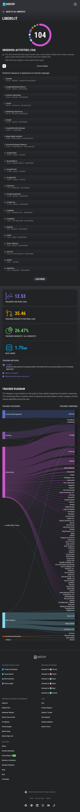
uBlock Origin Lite (7, 736)
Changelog (5, 779)
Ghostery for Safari (48, 679)
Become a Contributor (9, 760)
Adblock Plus (6, 708)
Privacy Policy (39, 798)
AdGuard (5, 703)
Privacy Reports (9, 755)
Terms (31, 798)
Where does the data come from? (15, 376)
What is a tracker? (10, 373)
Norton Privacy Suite (8, 717)
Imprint (48, 798)
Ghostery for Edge (48, 688)
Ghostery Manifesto (8, 751)
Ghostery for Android (49, 693)
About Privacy (45, 726)
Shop (3, 770)
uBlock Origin (6, 731)
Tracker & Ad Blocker (9, 669)
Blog (3, 774)
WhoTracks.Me (8, 679)
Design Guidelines (47, 722)
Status (4, 746)
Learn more (10, 369)
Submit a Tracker (46, 712)
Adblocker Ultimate (8, 712)
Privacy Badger (7, 726)
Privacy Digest (7, 683)
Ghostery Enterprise (8, 765)
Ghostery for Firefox (48, 674)
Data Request (45, 717)
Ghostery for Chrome (49, 669)
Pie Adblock (5, 722)
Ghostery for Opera (48, 683)
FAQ (42, 703)
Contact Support (46, 708)
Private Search (7, 674)
